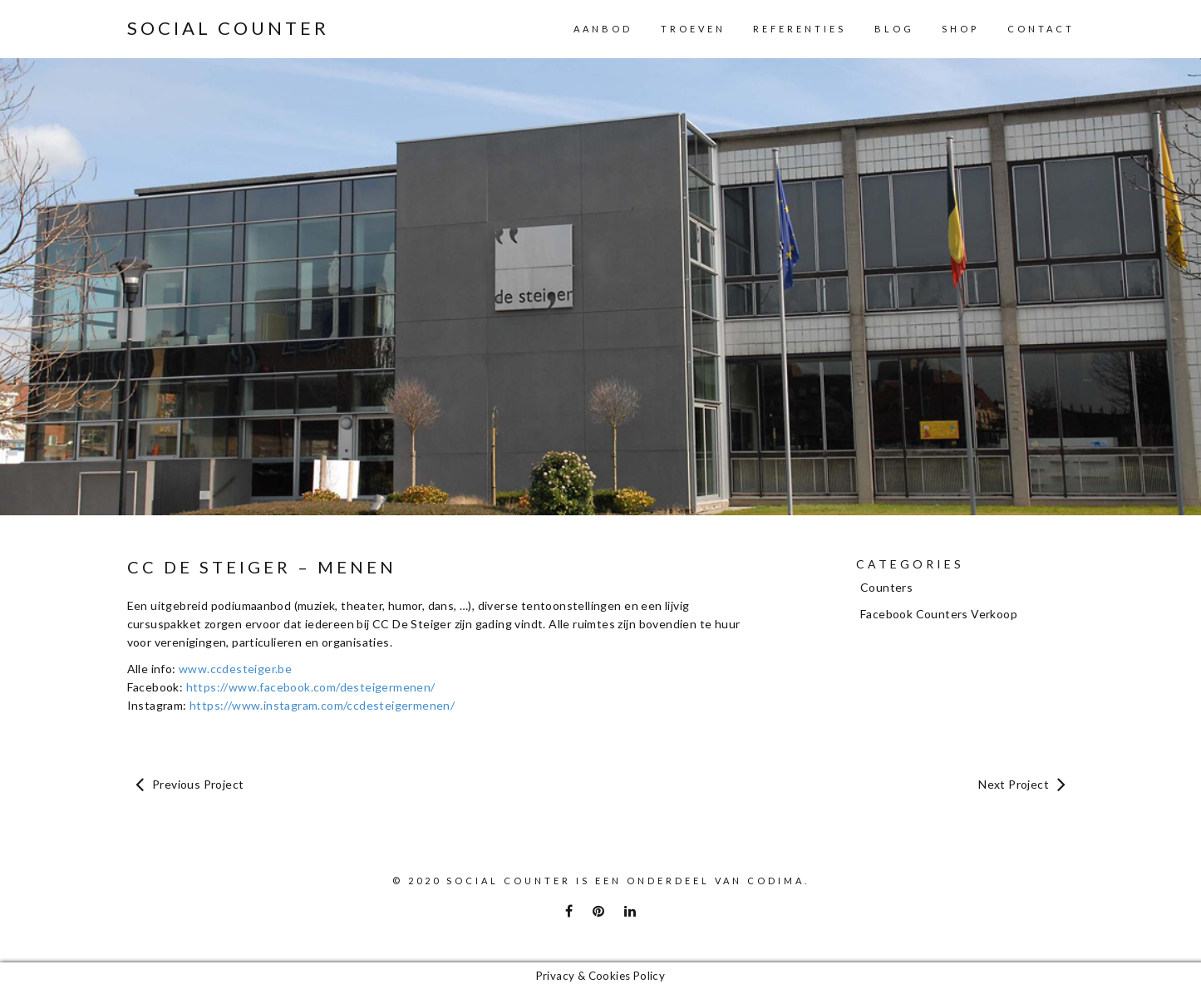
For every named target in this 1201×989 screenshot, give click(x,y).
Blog (894, 28)
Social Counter (228, 28)
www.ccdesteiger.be (235, 669)
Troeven (693, 28)
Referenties (799, 28)
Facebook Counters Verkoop (938, 614)
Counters (886, 587)
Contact (1041, 28)
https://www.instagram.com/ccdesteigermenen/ (322, 705)
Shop (960, 28)
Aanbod (602, 28)
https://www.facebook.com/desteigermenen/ (311, 687)
